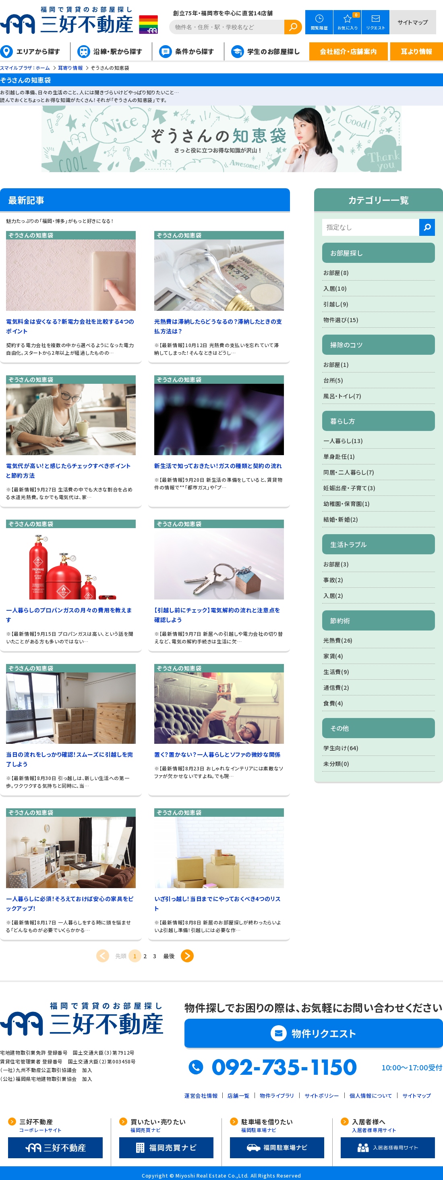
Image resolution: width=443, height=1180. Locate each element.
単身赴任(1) (339, 456)
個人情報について (371, 1095)
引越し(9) (335, 304)
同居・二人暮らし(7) (349, 472)
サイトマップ (413, 22)
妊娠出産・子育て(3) (349, 488)
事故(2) (333, 580)
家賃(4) (333, 656)
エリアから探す (38, 51)
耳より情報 (417, 51)
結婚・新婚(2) (340, 519)
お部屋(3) (336, 564)
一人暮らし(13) (343, 440)
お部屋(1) (336, 364)
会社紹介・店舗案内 (348, 51)
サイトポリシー (321, 1095)
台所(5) (333, 380)
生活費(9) (336, 671)
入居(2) (333, 595)
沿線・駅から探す (118, 51)
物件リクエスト (324, 1033)
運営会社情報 (200, 1095)
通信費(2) (336, 687)
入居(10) (335, 288)
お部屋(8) (336, 272)
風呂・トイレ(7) (342, 396)
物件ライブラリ (277, 1095)
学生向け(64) (341, 748)
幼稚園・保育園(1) (346, 503)
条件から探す (194, 51)
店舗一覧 (239, 1095)
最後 (169, 956)
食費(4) (333, 703)
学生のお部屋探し (273, 51)
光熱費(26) (338, 640)
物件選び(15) (341, 320)
